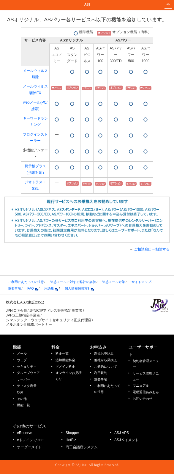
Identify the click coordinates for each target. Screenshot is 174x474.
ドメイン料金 (65, 366)
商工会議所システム (82, 447)
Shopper (72, 433)
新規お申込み (104, 353)
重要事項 (14, 288)
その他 (22, 399)
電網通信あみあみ (146, 392)
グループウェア (28, 373)
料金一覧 (62, 353)
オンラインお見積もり (69, 375)
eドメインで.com (31, 440)
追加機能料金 (65, 360)
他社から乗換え (105, 360)
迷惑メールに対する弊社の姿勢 (73, 282)
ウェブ (22, 360)
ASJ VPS (121, 433)
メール (22, 353)
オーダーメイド (29, 447)
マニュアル (141, 385)
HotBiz (71, 440)
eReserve (24, 433)
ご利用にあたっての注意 (26, 282)
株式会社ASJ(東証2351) (25, 302)
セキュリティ (27, 366)
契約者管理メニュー (146, 364)
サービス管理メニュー (146, 376)
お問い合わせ (142, 398)
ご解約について (105, 366)
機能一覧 (23, 405)
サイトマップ (141, 282)
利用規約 (100, 373)
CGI (20, 392)
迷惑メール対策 (113, 282)
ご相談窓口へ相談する (152, 249)
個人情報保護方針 (79, 288)
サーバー (23, 379)
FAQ (32, 288)
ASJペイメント (126, 440)
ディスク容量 (27, 386)
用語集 (51, 288)
